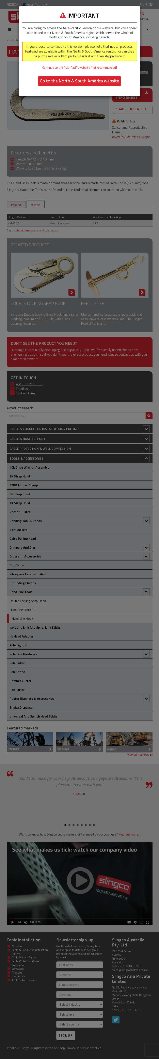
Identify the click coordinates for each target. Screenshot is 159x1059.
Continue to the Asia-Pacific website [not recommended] (79, 67)
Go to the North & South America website (79, 80)
